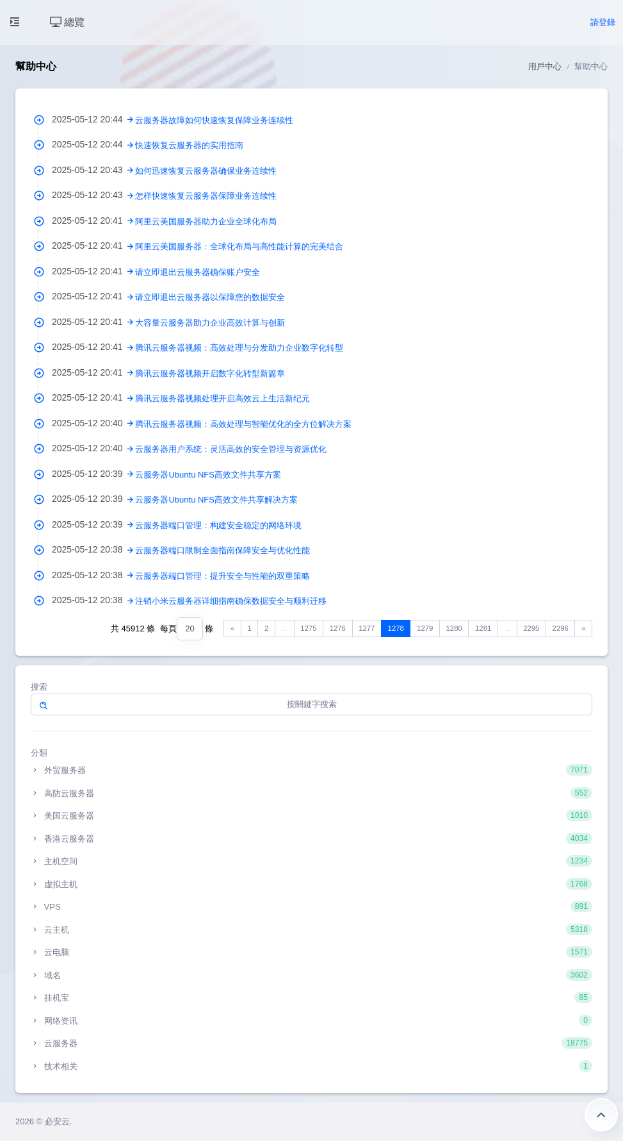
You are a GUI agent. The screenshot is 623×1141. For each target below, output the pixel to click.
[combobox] (189, 629)
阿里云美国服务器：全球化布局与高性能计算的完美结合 (239, 246)
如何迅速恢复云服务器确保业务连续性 (206, 171)
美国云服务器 (311, 815)
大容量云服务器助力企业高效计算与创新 (210, 323)
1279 (425, 628)
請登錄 (602, 22)
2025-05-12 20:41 (93, 220)
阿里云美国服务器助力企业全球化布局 (206, 221)
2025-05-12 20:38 (93, 549)
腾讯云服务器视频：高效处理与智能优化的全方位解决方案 (243, 424)
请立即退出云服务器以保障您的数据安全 (210, 297)
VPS (311, 906)
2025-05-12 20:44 (93, 119)
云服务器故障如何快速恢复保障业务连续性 (214, 120)
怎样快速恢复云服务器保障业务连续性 (206, 196)
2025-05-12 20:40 (93, 423)
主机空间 (311, 861)
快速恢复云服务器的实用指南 (189, 145)
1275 (308, 628)
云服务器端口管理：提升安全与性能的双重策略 (222, 576)
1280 (454, 628)
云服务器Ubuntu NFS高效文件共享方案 (208, 474)
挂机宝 (311, 997)
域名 (311, 975)
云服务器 (311, 1043)
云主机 (311, 929)
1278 (396, 628)
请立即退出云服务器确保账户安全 (197, 272)
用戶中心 (545, 66)
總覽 (67, 22)
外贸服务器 (311, 770)
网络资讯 (311, 1020)
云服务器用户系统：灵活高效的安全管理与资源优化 (231, 449)
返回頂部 (601, 1114)
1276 (338, 628)
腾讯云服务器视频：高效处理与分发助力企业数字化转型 (239, 348)
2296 (561, 628)
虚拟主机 (311, 884)
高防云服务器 (311, 793)
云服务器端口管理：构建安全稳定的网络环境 (218, 525)
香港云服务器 (311, 838)
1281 (483, 628)
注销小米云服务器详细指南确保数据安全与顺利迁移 (231, 601)
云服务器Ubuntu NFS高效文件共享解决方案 (216, 499)
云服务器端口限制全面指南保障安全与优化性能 (222, 550)
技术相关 (311, 1066)
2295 (531, 628)
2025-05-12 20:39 (93, 474)
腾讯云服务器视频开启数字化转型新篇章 (210, 373)
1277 (367, 628)
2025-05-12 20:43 (93, 170)
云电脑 (311, 952)
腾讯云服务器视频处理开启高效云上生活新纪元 (222, 398)
